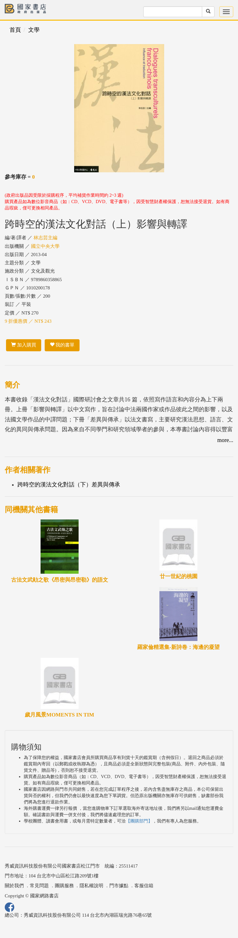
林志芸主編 (45, 237)
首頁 (15, 30)
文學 (34, 30)
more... (225, 440)
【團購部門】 (139, 821)
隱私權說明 (91, 885)
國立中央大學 (45, 246)
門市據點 (118, 885)
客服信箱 (143, 885)
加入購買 (23, 344)
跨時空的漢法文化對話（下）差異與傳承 (68, 484)
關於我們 (14, 885)
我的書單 (62, 344)
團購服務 (64, 885)
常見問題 (39, 885)
